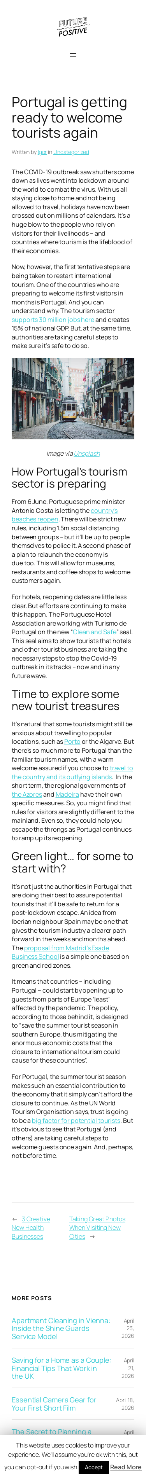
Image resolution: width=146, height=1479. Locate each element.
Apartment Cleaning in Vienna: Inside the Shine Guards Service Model (61, 1328)
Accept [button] (94, 1467)
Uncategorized (71, 152)
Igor (42, 152)
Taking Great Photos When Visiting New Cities (97, 1228)
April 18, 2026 (125, 1403)
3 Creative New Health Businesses (31, 1228)
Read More (126, 1467)
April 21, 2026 (127, 1368)
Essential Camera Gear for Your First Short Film (54, 1404)
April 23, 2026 (127, 1328)
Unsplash (86, 453)
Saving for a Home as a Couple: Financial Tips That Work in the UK (61, 1368)
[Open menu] (73, 54)
